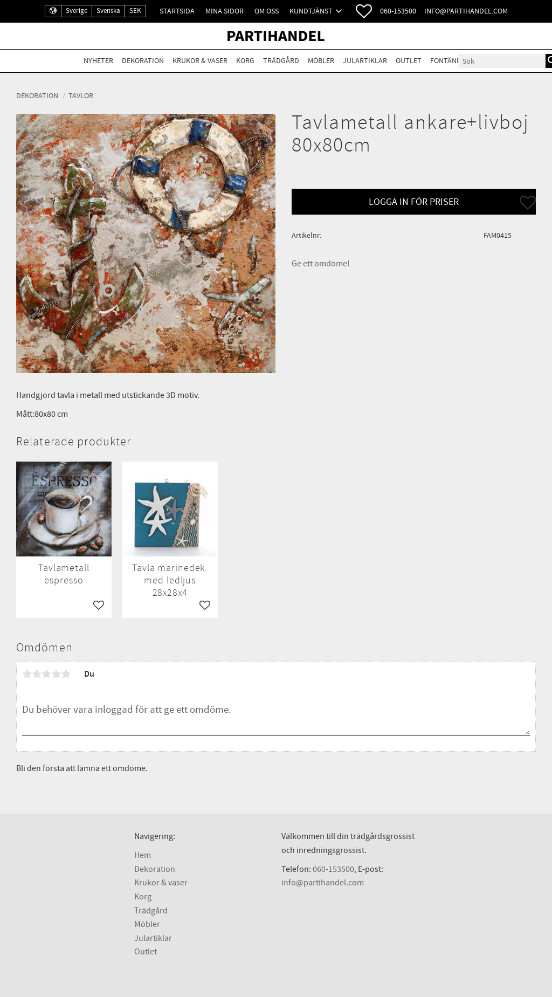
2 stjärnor (37, 674)
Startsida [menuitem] (177, 11)
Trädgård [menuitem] (281, 61)
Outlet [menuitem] (409, 61)
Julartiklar (153, 938)
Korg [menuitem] (245, 61)
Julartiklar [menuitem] (365, 61)
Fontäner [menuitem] (447, 61)
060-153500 (398, 11)
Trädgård (151, 910)
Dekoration (154, 869)
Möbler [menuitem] (321, 61)
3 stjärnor (46, 674)
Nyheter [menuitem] (98, 61)
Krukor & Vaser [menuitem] (199, 61)
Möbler (147, 924)
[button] (364, 11)
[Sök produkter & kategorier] (502, 61)
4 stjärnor (56, 674)
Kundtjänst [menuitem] (311, 11)
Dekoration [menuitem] (143, 61)
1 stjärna (27, 674)
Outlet (145, 951)
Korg (142, 896)
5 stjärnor (66, 674)
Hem (142, 855)
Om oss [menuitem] (266, 11)
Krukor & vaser (161, 882)
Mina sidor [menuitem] (224, 11)
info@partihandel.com (466, 11)
